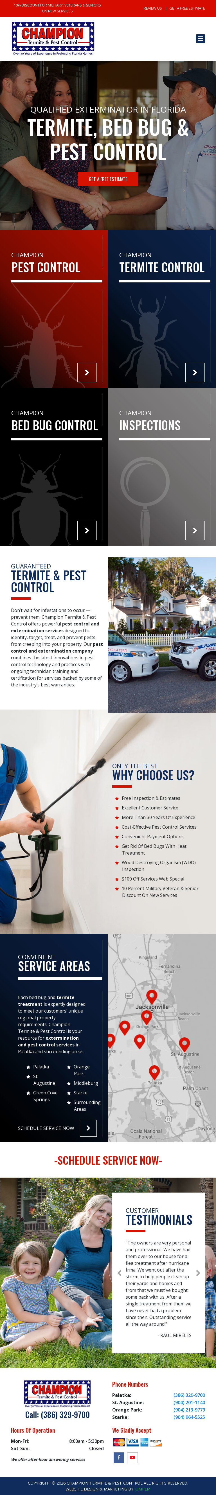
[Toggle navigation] (200, 38)
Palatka (41, 1067)
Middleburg (86, 1083)
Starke (80, 1093)
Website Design (82, 1489)
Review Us (153, 8)
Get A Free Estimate (187, 8)
